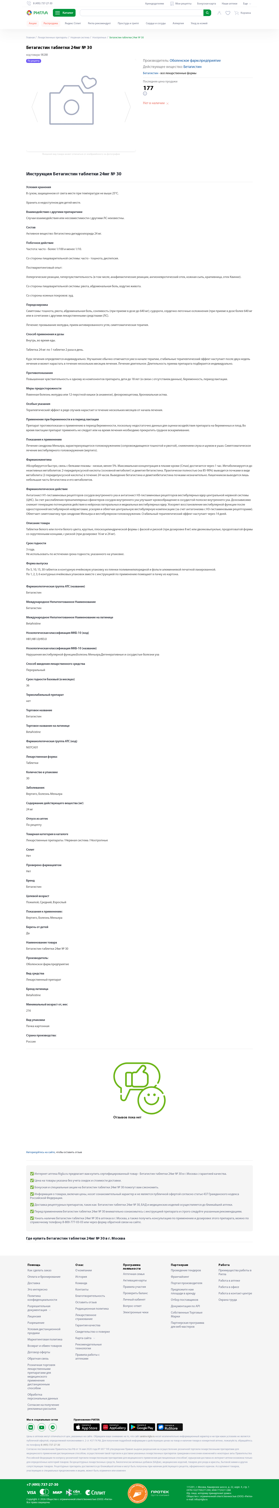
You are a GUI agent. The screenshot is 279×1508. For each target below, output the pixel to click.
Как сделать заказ (39, 1270)
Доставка (34, 1283)
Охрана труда (228, 1300)
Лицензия (34, 1316)
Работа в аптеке (229, 1280)
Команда (81, 1283)
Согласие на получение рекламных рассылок (43, 1406)
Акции (33, 23)
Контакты (82, 1289)
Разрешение (36, 1323)
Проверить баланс (135, 1293)
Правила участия (134, 1287)
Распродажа (51, 23)
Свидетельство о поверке (92, 1331)
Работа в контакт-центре (235, 1293)
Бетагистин (192, 67)
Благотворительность (90, 1296)
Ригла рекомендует (99, 23)
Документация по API (185, 1306)
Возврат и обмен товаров (45, 1346)
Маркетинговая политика (45, 1339)
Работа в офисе (229, 1287)
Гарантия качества (87, 1325)
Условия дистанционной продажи (44, 1331)
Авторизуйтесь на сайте (40, 1152)
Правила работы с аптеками (87, 1356)
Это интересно (37, 1289)
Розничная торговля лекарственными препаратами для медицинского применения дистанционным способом (41, 1377)
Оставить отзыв (86, 1302)
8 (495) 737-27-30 (50, 1445)
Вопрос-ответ (132, 1306)
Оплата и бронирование (44, 1276)
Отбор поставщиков (184, 1300)
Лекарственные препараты (54, 37)
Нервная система (83, 37)
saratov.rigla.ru (147, 1436)
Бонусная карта (206, 3)
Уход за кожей (199, 23)
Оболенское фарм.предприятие (195, 61)
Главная (30, 37)
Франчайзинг (180, 1276)
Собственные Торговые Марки (186, 1314)
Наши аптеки (229, 3)
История (81, 1276)
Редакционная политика (92, 1308)
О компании (83, 1270)
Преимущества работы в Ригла (235, 1272)
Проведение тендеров (186, 1270)
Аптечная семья (134, 1274)
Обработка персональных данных (43, 1396)
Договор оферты (39, 1352)
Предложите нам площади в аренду (183, 1291)
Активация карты (135, 1280)
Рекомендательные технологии (88, 1346)
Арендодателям (154, 3)
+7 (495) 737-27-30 (42, 1485)
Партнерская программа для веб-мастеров (187, 1324)
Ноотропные (105, 37)
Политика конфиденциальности (42, 1298)
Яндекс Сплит (73, 23)
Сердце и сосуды (156, 23)
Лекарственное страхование (85, 1317)
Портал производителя (186, 1283)
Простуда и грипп (128, 23)
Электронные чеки (135, 1312)
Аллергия (178, 23)
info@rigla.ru (201, 1499)
